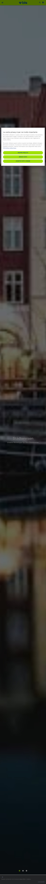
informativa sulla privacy (9, 148)
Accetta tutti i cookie (23, 161)
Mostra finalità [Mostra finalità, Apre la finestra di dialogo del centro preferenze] (23, 152)
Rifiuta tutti (23, 157)
